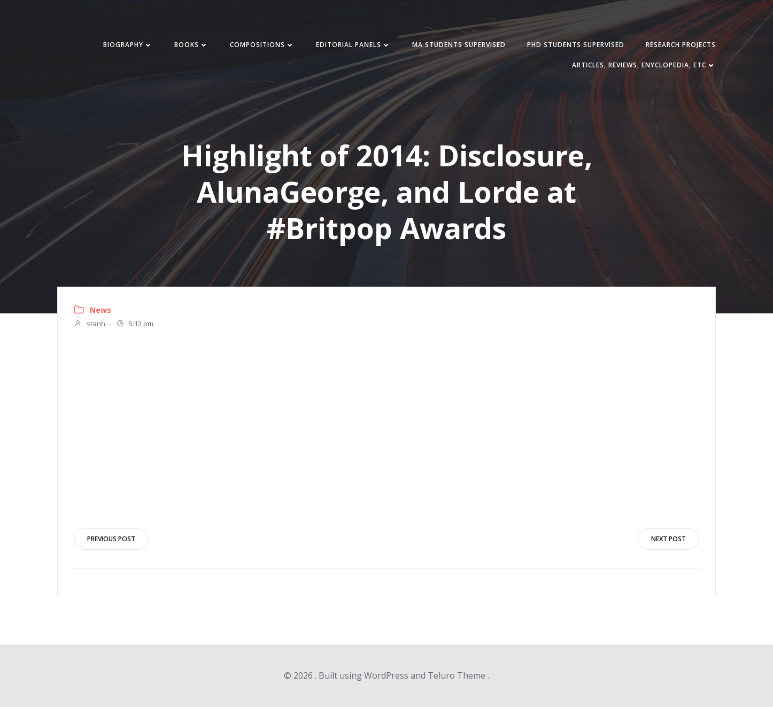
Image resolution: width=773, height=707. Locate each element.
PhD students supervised (575, 44)
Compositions (262, 44)
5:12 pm (134, 325)
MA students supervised (459, 44)
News (100, 310)
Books (191, 44)
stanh (89, 325)
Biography (128, 44)
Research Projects (681, 44)
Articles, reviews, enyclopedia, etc (644, 65)
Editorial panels (353, 44)
